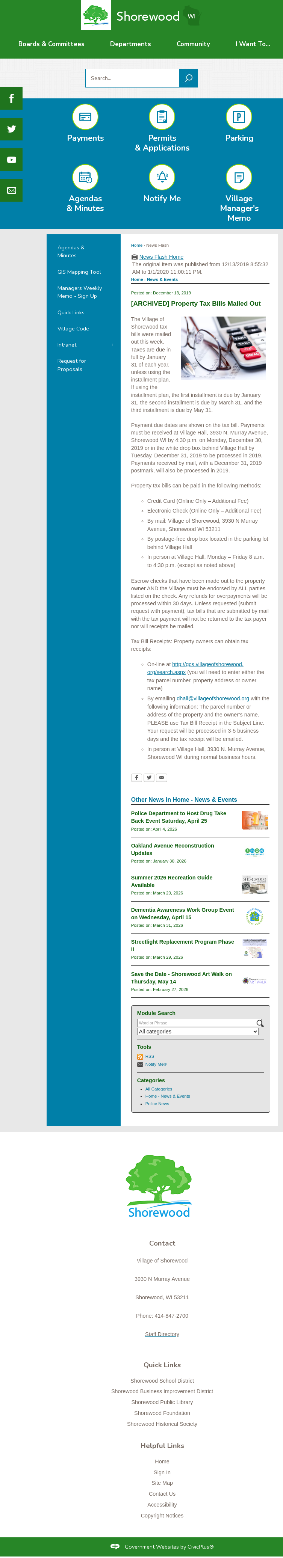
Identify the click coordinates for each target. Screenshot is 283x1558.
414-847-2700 (171, 1316)
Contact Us (162, 1494)
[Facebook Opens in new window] (136, 778)
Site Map (162, 1483)
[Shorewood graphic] (162, 1190)
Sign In (162, 1472)
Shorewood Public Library (162, 1402)
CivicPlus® (201, 1546)
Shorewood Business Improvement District (162, 1391)
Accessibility (162, 1505)
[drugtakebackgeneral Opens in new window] (255, 820)
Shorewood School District (162, 1381)
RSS (149, 1056)
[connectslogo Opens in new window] (254, 917)
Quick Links (71, 312)
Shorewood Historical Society (162, 1424)
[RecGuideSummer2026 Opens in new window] (254, 884)
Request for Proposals (72, 365)
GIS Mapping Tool (79, 272)
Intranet (67, 344)
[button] (188, 78)
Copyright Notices (162, 1516)
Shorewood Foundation (162, 1413)
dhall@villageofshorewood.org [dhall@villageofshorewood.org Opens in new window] (213, 698)
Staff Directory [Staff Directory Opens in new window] (162, 1334)
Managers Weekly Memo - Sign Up (80, 292)
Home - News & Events (167, 1096)
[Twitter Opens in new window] (149, 778)
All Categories (159, 1089)
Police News (157, 1103)
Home (137, 245)
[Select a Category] (198, 1031)
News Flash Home (161, 257)
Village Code (73, 328)
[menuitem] (51, 44)
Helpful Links (162, 1446)
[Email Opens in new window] (161, 778)
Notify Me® (156, 1064)
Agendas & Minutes (71, 251)
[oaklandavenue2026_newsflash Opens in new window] (255, 852)
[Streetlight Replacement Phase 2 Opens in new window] (254, 948)
